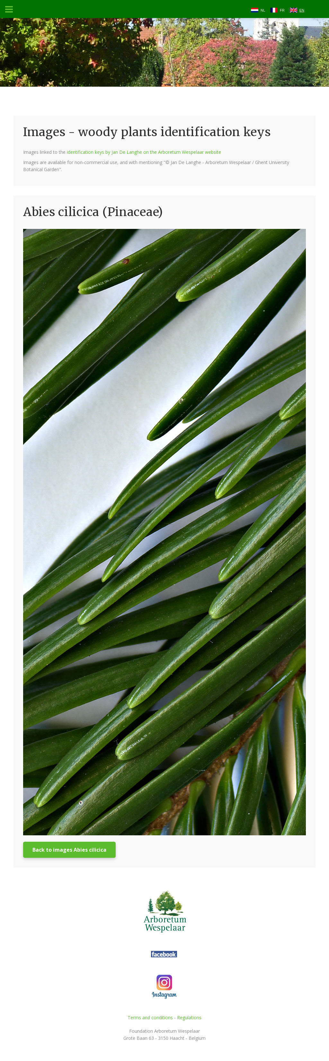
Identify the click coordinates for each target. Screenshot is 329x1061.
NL (263, 10)
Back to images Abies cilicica (69, 849)
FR (282, 10)
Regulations (189, 1017)
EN (301, 10)
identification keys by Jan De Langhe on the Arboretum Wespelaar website (144, 152)
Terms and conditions (150, 1017)
